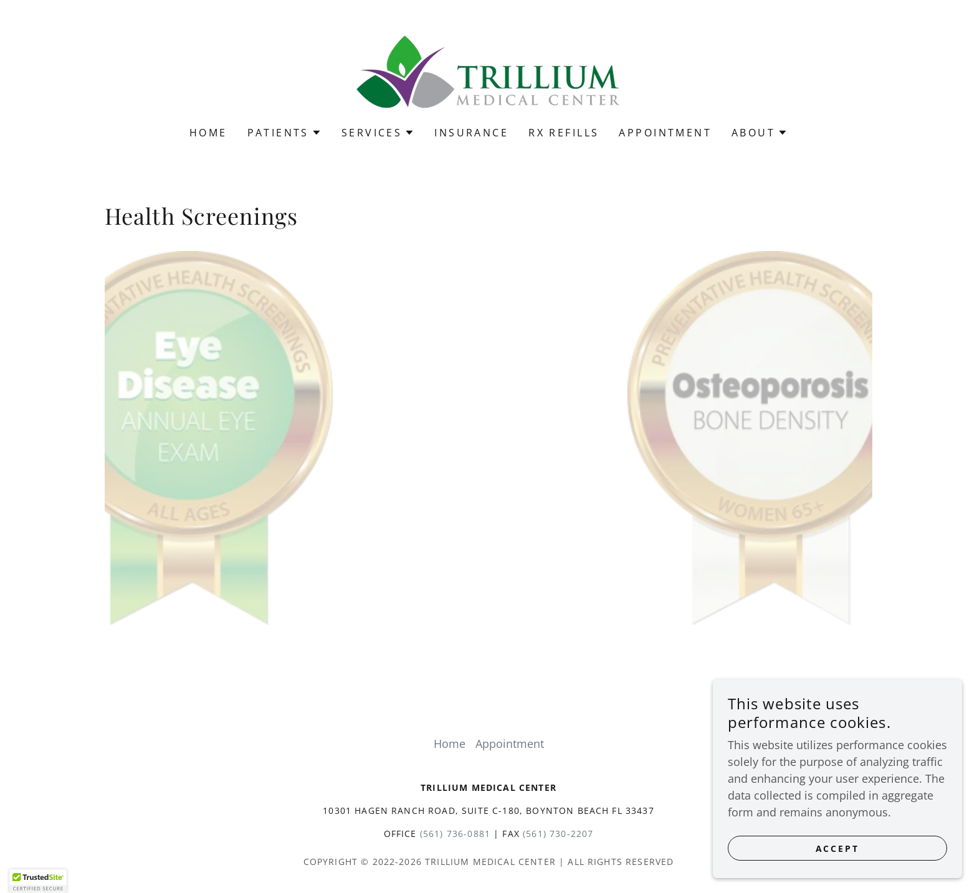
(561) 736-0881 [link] (455, 833)
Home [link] (208, 132)
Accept (838, 848)
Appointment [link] (665, 132)
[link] (488, 71)
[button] (284, 132)
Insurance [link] (471, 132)
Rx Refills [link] (563, 132)
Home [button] (449, 743)
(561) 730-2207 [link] (558, 833)
